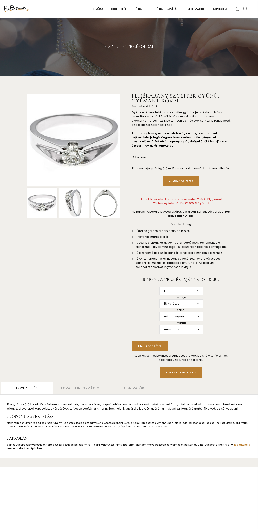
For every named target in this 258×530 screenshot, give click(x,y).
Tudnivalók (134, 388)
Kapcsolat (220, 9)
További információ (80, 388)
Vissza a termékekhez (181, 372)
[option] (73, 140)
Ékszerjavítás (167, 9)
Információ (195, 9)
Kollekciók (119, 9)
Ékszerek (142, 9)
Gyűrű (98, 9)
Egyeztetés (27, 388)
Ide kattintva (242, 444)
